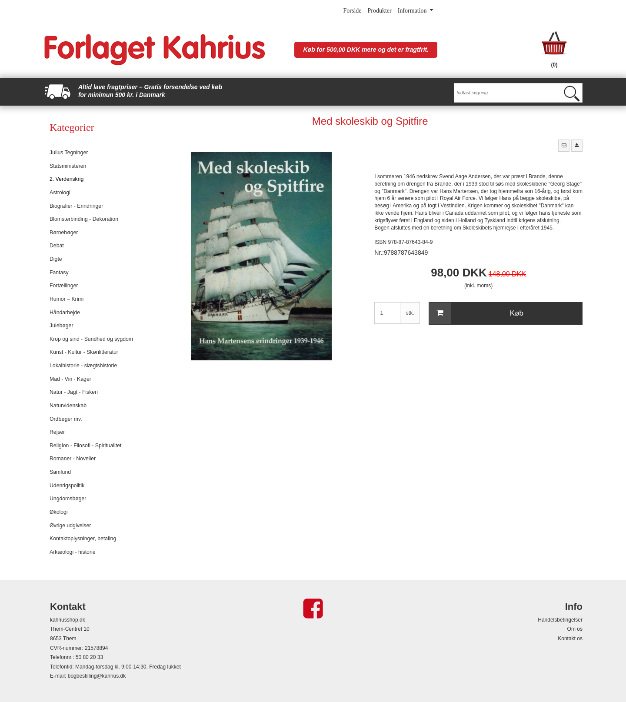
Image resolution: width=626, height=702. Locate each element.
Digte (56, 259)
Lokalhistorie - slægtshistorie (83, 366)
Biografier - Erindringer (76, 206)
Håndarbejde (65, 312)
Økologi (59, 512)
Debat (57, 246)
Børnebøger (64, 233)
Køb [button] (476, 313)
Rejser (57, 432)
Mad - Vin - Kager (70, 379)
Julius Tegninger (69, 153)
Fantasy (59, 272)
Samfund (60, 472)
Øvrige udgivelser (70, 525)
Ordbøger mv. (66, 419)
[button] (563, 146)
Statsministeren (68, 166)
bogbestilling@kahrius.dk (97, 676)
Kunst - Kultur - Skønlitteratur (84, 352)
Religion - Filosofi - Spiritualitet (85, 445)
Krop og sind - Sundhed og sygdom (91, 339)
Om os (575, 629)
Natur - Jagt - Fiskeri (74, 392)
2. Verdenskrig (66, 179)
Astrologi (60, 193)
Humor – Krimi (66, 299)
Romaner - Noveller (73, 459)
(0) (554, 65)
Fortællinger (64, 286)
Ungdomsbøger (68, 499)
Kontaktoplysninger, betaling (83, 539)
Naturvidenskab (68, 406)
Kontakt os (570, 638)
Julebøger (61, 326)
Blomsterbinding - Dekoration (84, 219)
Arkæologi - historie (73, 552)
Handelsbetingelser (560, 620)
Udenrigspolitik (67, 485)
